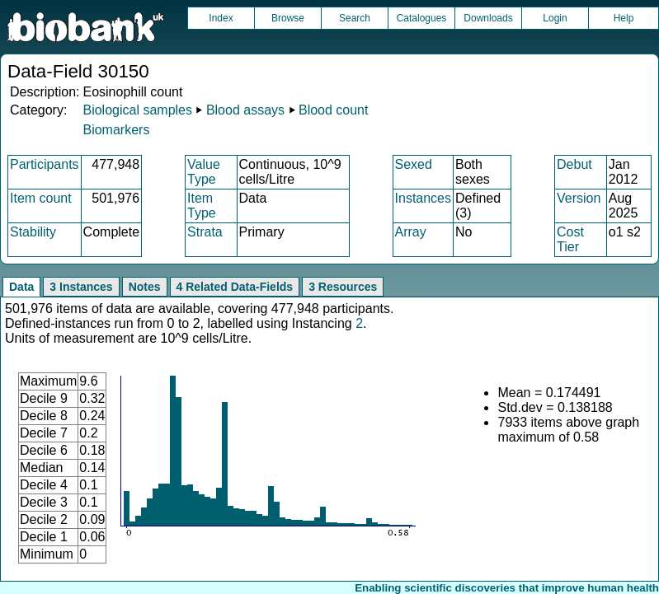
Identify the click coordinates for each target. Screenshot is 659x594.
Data (21, 286)
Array (410, 232)
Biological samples (137, 110)
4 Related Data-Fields (235, 286)
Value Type (203, 171)
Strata (205, 232)
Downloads (488, 18)
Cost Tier (570, 239)
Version (578, 198)
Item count (41, 198)
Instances (423, 198)
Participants (44, 164)
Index (221, 18)
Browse (287, 18)
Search (354, 18)
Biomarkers (115, 130)
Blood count (334, 110)
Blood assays (245, 110)
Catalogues (422, 18)
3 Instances (80, 286)
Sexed (413, 164)
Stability (33, 232)
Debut (574, 164)
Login (555, 18)
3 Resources (342, 286)
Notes (145, 286)
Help (624, 18)
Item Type (201, 205)
